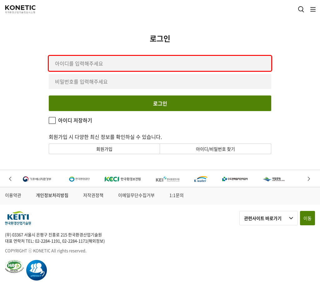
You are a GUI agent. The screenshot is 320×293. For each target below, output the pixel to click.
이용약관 (13, 195)
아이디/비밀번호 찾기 (215, 149)
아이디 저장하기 (75, 120)
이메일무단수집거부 (136, 195)
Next (309, 179)
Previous (11, 179)
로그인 (160, 103)
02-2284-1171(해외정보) (83, 241)
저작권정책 (93, 195)
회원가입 (104, 149)
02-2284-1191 (47, 241)
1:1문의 (176, 195)
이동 (307, 218)
